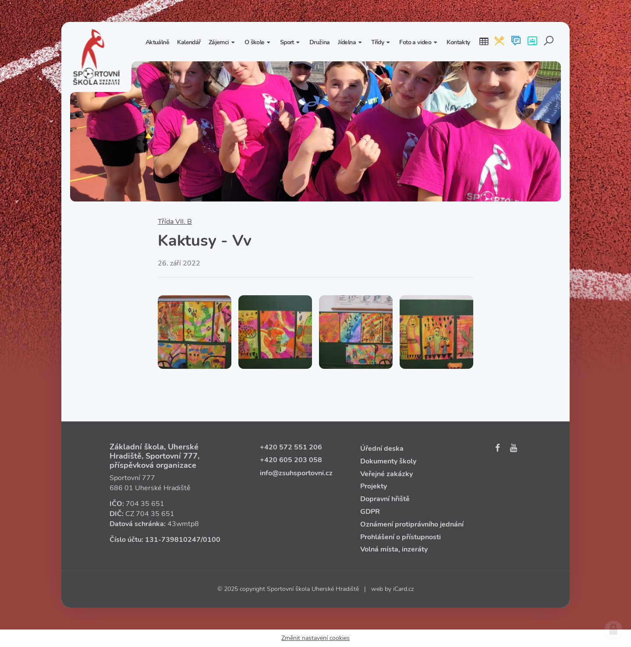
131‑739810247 (173, 539)
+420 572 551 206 (291, 447)
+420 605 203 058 (291, 460)
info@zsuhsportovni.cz (296, 473)
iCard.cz (403, 589)
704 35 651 (145, 504)
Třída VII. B (175, 221)
